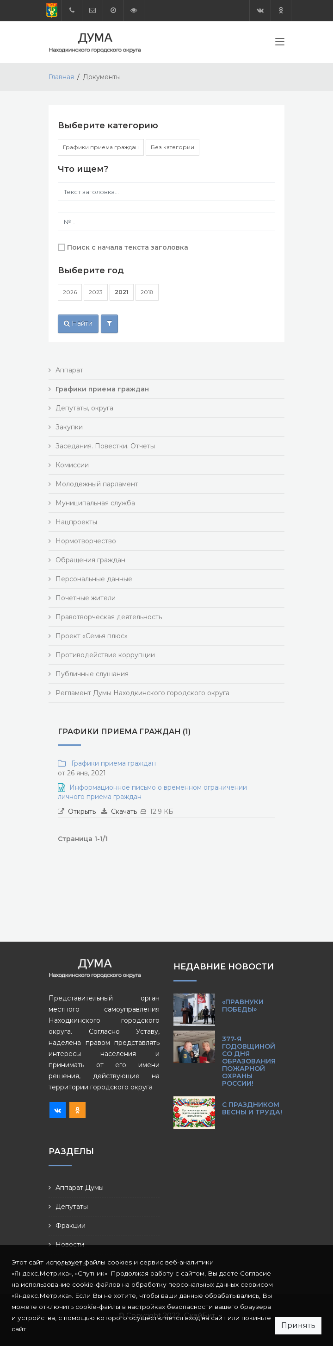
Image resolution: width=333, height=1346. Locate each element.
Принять (298, 1325)
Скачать (124, 811)
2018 (147, 292)
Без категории (172, 147)
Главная (61, 77)
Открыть (82, 811)
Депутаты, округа (84, 408)
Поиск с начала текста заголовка (127, 247)
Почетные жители (86, 598)
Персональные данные (94, 579)
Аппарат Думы (80, 1187)
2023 (96, 292)
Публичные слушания (92, 674)
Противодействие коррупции (105, 655)
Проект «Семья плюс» (92, 636)
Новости (70, 1244)
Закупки (69, 427)
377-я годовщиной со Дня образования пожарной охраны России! (249, 1061)
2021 (122, 292)
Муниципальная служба (95, 503)
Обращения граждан (90, 560)
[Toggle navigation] (279, 43)
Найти (78, 323)
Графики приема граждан (101, 147)
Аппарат (69, 370)
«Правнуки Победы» (243, 1005)
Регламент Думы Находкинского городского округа (142, 693)
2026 (70, 292)
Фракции (71, 1225)
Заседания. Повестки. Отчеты (105, 446)
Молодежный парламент (97, 484)
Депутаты (72, 1206)
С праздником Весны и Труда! (252, 1108)
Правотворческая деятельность (109, 617)
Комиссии (72, 465)
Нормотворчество (86, 541)
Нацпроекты (76, 522)
